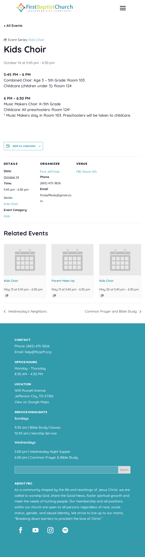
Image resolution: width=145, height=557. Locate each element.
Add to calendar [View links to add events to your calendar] (24, 146)
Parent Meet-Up (63, 281)
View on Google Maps (32, 402)
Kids (7, 216)
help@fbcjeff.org (38, 352)
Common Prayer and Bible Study (111, 311)
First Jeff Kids (50, 171)
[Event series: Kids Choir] (6, 295)
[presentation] (25, 260)
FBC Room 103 (86, 171)
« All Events (13, 25)
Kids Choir (11, 204)
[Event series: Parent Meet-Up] (54, 295)
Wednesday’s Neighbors (27, 311)
